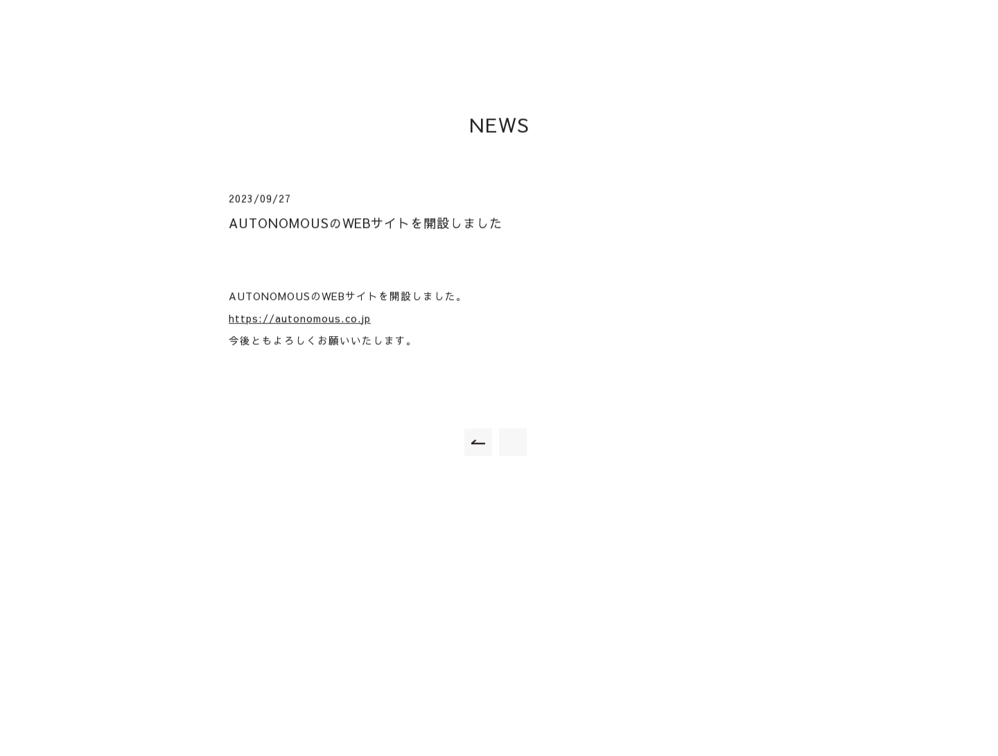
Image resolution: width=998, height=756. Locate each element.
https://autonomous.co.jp (300, 319)
